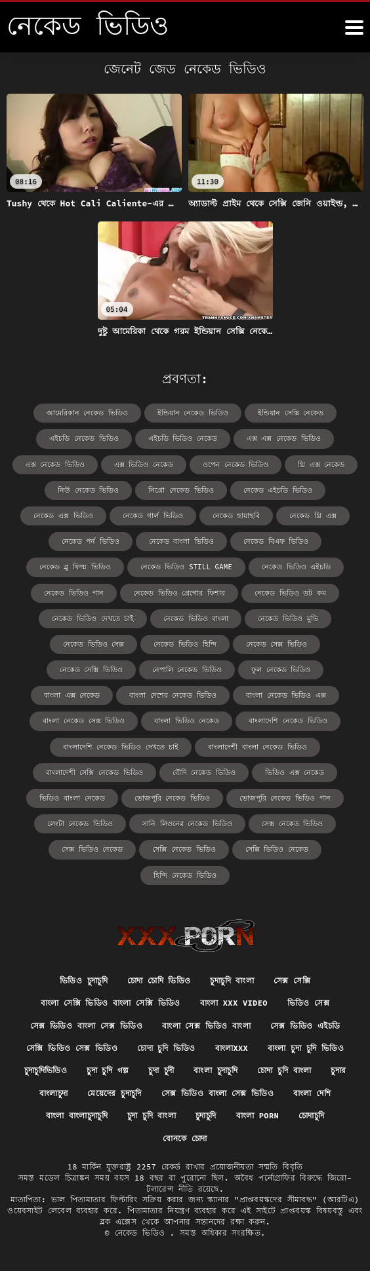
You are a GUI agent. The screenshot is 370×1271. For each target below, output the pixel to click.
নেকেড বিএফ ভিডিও (275, 541)
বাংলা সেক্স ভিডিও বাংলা (206, 1026)
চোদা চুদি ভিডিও (166, 1048)
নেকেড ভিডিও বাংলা (195, 618)
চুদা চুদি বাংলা (151, 1115)
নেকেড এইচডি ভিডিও (277, 490)
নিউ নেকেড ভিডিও (88, 490)
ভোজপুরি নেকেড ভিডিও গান (285, 798)
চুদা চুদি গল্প (108, 1070)
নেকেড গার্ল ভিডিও (153, 515)
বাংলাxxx (231, 1048)
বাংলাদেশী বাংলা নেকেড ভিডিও (257, 746)
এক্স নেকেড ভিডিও (55, 464)
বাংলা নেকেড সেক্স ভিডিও (84, 720)
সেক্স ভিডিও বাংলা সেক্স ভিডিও (86, 1026)
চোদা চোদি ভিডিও (159, 980)
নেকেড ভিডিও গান (74, 593)
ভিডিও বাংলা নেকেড (71, 798)
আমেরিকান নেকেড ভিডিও (87, 412)
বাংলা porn (257, 1115)
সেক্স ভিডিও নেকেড (92, 849)
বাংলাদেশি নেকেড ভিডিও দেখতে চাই (120, 746)
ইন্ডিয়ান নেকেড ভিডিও (192, 412)
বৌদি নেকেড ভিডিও (204, 772)
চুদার (338, 1070)
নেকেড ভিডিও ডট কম (290, 593)
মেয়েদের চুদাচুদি (114, 1093)
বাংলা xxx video (234, 1003)
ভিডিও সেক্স (308, 1003)
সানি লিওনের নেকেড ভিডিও (187, 823)
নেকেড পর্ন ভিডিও (90, 541)
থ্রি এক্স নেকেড (321, 464)
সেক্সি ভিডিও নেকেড (276, 849)
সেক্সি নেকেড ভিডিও (183, 849)
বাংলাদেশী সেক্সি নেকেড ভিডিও (94, 772)
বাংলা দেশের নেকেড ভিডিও (172, 695)
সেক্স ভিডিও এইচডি (305, 1026)
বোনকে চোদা (185, 1138)
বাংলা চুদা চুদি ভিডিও (306, 1048)
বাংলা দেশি (312, 1093)
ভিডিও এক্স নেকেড (294, 772)
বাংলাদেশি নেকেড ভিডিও (288, 720)
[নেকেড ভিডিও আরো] (354, 27)
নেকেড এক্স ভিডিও (62, 515)
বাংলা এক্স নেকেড (72, 695)
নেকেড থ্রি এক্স (312, 515)
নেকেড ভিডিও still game (186, 566)
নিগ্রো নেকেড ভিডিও (180, 490)
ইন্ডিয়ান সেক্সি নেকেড (290, 412)
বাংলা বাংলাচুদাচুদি (77, 1115)
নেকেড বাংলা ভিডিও (181, 541)
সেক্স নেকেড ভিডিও (292, 823)
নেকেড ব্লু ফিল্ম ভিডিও (75, 566)
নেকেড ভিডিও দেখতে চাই (93, 618)
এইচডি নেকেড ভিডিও (83, 438)
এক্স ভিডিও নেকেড (143, 464)
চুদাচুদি (205, 1115)
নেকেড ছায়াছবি (236, 515)
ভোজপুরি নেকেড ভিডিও (172, 798)
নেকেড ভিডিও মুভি (288, 618)
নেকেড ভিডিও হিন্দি (185, 644)
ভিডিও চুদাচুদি (84, 980)
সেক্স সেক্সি (292, 980)
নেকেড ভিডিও (142, 1233)
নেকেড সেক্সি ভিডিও (91, 669)
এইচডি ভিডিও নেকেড (182, 438)
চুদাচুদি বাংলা (232, 980)
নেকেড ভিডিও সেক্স (93, 644)
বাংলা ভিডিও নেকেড (186, 720)
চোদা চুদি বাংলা (284, 1070)
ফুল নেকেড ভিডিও (280, 669)
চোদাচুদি (311, 1115)
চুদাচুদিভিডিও (45, 1070)
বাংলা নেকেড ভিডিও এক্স (286, 695)
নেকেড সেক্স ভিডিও (276, 644)
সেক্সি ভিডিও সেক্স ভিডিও (71, 1048)
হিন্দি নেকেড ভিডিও (185, 875)
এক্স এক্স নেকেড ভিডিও (284, 438)
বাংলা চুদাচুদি (215, 1070)
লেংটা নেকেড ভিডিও (80, 823)
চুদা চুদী (161, 1070)
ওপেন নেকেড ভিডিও (235, 464)
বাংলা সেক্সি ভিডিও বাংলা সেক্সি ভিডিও (110, 1003)
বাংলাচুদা (53, 1093)
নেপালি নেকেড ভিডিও (187, 669)
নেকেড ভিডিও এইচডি (296, 566)
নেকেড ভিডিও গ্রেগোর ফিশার (179, 593)
